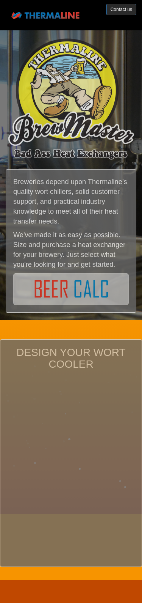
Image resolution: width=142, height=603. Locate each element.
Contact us (121, 9)
